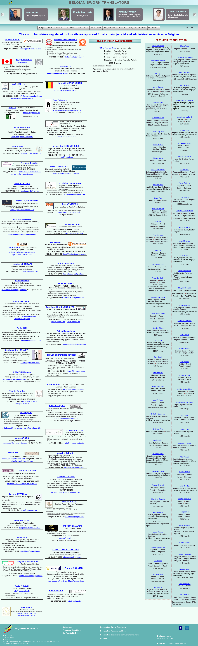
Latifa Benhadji (184, 525)
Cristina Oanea (158, 158)
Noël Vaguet (158, 73)
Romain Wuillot (12, 40)
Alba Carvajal (184, 457)
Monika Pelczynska (83, 12)
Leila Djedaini (184, 362)
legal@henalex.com (76, 371)
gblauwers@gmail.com (65, 538)
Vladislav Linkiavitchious (184, 211)
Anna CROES (22, 438)
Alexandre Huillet (158, 278)
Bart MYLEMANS (70, 204)
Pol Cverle (184, 415)
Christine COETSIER (27, 470)
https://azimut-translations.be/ (22, 254)
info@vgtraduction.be (29, 401)
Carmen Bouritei (158, 485)
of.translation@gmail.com (74, 194)
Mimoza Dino (158, 373)
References (67, 627)
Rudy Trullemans (60, 100)
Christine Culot (158, 429)
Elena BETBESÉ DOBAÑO (66, 550)
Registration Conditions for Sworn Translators (119, 635)
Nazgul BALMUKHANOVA (28, 562)
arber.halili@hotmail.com (73, 389)
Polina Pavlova (158, 145)
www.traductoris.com (165, 638)
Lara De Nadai (158, 400)
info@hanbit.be (58, 322)
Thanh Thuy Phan (158, 131)
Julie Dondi (158, 357)
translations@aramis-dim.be (68, 212)
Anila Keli (158, 251)
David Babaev (158, 532)
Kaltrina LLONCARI (22, 264)
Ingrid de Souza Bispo (184, 389)
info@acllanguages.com (74, 517)
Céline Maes (158, 198)
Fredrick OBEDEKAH (70, 183)
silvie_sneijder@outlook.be (22, 137)
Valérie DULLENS (74, 430)
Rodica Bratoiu (184, 472)
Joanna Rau (184, 130)
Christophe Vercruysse (185, 57)
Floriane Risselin (158, 118)
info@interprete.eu (29, 510)
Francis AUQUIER (74, 568)
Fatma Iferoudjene (184, 271)
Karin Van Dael (184, 72)
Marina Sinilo (184, 85)
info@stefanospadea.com (65, 137)
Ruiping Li (157, 221)
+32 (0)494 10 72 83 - (11, 172)
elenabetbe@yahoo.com (73, 557)
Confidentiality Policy (71, 633)
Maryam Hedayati (184, 288)
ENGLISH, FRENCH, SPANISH (22, 169)
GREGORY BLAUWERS (72, 526)
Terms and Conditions (72, 630)
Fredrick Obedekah (184, 157)
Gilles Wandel (184, 46)
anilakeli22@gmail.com (31, 340)
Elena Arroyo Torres (184, 554)
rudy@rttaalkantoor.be (60, 110)
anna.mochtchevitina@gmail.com (22, 234)
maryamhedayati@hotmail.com (14, 379)
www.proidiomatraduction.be (22, 98)
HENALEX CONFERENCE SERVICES (61, 355)
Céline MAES (13, 247)
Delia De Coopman (158, 414)
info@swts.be (22, 62)
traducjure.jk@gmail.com (73, 297)
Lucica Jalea (184, 256)
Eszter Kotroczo (184, 227)
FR (187, 28)
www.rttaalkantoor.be (74, 110)
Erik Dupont (158, 340)
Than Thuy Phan (178, 11)
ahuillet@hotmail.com (30, 363)
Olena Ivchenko (157, 265)
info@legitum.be (74, 601)
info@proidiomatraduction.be (31, 96)
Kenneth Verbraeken (158, 60)
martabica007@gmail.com (30, 551)
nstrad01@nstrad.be (31, 113)
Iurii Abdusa (158, 587)
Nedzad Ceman (157, 454)
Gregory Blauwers (184, 499)
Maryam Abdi (184, 594)
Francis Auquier (184, 543)
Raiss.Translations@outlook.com (66, 174)
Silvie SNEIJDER (22, 128)
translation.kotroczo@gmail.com (14, 290)
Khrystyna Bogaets (158, 499)
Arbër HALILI (53, 384)
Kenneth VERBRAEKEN (70, 83)
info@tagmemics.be (22, 591)
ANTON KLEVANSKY (22, 301)
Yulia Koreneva (66, 283)
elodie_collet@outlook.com (13, 459)
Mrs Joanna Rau (108, 48)
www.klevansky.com (22, 319)
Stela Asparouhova (158, 547)
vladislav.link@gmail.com (74, 57)
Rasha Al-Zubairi (22, 586)
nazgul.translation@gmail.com (30, 576)
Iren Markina (184, 170)
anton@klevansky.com (30, 316)
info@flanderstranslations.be (74, 254)
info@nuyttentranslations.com (22, 210)
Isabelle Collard (65, 453)
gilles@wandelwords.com (57, 73)
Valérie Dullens (184, 348)
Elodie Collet (184, 429)
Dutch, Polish (82, 16)
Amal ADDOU (26, 607)
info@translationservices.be (29, 528)
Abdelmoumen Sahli (184, 117)
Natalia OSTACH (22, 184)
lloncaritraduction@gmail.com (73, 274)
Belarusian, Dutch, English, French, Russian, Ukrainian (129, 16)
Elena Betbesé (158, 513)
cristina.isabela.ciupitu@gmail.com (65, 492)
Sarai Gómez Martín (158, 313)
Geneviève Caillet (158, 471)
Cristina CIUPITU (66, 477)
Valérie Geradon (17, 391)
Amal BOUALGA (22, 520)
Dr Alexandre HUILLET (16, 350)
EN (192, 28)
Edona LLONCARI (66, 263)
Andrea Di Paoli (184, 375)
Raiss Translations (59, 166)
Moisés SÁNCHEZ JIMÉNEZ (66, 146)
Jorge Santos (158, 87)
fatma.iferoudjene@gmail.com (74, 344)
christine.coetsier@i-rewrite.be (22, 484)
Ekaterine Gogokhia (184, 321)
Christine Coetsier (184, 443)
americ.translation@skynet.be (65, 418)
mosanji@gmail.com (66, 157)
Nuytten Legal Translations (27, 200)
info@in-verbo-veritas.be (74, 443)
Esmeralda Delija (158, 386)
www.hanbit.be (73, 322)
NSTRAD (12, 108)
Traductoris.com (164, 636)
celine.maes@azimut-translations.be (22, 252)
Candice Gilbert (158, 328)
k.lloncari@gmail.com (30, 271)
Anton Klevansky (127, 12)
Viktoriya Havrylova (158, 297)
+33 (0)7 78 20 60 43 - (12, 363)
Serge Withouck (24, 60)
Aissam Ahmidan (184, 584)
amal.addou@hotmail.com (26, 613)
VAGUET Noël (19, 84)
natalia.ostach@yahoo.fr (30, 191)
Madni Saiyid (158, 102)
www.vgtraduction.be (22, 403)
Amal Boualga (185, 486)
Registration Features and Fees (113, 631)
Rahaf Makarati (72, 224)
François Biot (184, 512)
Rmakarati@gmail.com (74, 233)
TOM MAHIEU (54, 242)
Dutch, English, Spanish (36, 15)
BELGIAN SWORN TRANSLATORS (99, 2)
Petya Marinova (184, 183)
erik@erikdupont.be (32, 428)
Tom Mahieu (184, 197)
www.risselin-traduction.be (22, 174)
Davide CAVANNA (18, 494)
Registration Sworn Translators (113, 627)
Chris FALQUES (57, 406)
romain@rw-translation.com (30, 49)
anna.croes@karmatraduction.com (15, 443)
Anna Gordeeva (184, 305)
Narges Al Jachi (157, 574)
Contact (103, 639)
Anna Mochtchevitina (158, 170)
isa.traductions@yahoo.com (74, 467)
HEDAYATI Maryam (22, 372)
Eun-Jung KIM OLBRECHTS (60, 307)
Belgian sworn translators (26, 628)
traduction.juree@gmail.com (30, 153)
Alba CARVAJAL (69, 502)
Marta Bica (22, 537)
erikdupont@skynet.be (12, 428)
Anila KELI (22, 328)
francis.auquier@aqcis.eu (57, 581)
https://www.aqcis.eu (76, 581)
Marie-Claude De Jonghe (184, 403)
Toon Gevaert (32, 12)
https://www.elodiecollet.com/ (22, 461)
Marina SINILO (18, 146)
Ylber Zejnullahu (158, 46)
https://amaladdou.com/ (26, 615)
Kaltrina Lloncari (158, 209)
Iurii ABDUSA (56, 591)
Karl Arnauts (158, 561)
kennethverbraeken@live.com (66, 90)
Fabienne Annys (184, 569)
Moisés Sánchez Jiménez (185, 100)
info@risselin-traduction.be (30, 172)
